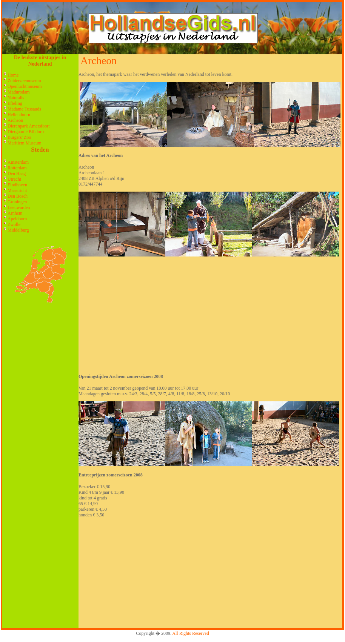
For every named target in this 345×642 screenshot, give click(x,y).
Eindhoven (17, 184)
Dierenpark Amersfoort (29, 126)
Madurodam (19, 92)
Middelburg (18, 230)
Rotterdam (17, 167)
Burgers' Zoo (19, 137)
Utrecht (14, 179)
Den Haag (17, 173)
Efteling (15, 103)
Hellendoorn (19, 114)
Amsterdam (18, 162)
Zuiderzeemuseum (24, 80)
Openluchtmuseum (25, 86)
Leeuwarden (19, 207)
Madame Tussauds (24, 109)
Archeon (15, 120)
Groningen (17, 201)
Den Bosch (18, 196)
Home (13, 75)
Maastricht (17, 190)
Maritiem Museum (25, 143)
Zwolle (14, 224)
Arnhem (15, 213)
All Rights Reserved (190, 633)
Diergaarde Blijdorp (26, 131)
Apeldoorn (17, 218)
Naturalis (16, 97)
